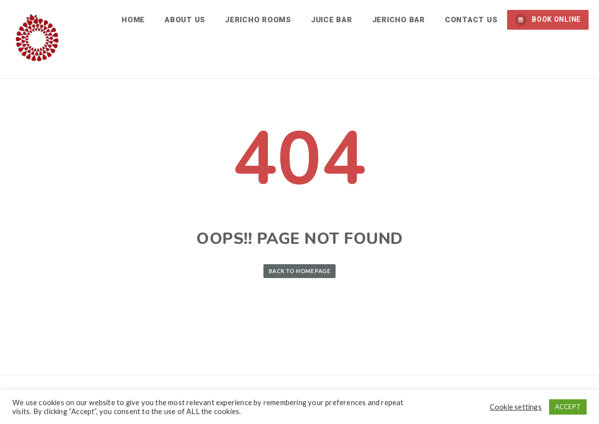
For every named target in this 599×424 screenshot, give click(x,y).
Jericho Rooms (258, 19)
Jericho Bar (398, 19)
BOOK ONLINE (548, 20)
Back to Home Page (299, 271)
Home (133, 19)
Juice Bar (331, 19)
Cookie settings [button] (516, 407)
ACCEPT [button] (568, 407)
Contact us (471, 19)
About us (185, 19)
